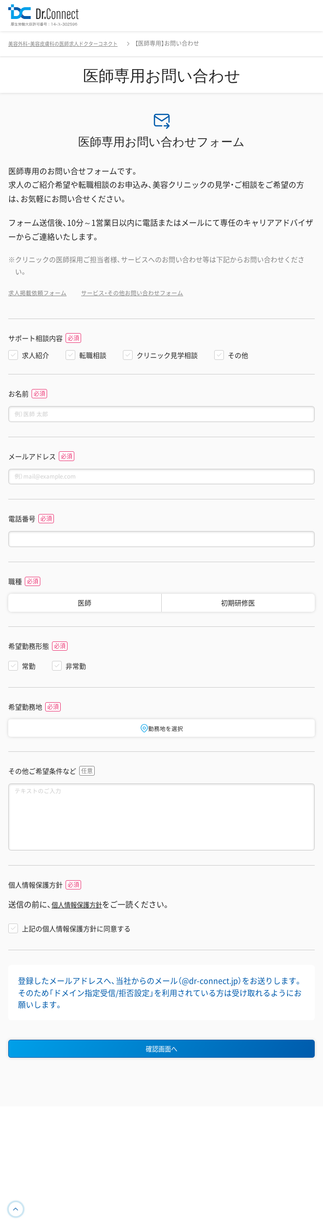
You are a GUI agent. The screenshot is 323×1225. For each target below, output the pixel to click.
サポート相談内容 (35, 338)
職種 (15, 590)
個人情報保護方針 (35, 909)
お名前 (18, 393)
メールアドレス (32, 459)
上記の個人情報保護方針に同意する (76, 952)
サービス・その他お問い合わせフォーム (150, 292)
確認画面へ (161, 1075)
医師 (84, 612)
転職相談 (92, 355)
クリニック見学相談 (167, 355)
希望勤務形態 (28, 655)
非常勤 (76, 675)
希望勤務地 (25, 716)
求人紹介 (35, 355)
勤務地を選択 (161, 737)
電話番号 (21, 525)
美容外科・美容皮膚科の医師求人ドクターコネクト (73, 43)
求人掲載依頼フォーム (42, 292)
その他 (238, 355)
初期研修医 (238, 612)
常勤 (28, 675)
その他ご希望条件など (42, 781)
